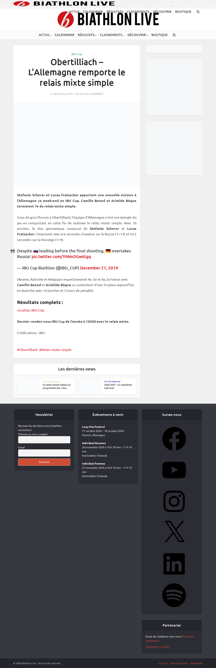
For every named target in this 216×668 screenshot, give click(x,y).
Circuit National (112, 381)
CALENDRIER (64, 35)
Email (21, 447)
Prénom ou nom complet (33, 434)
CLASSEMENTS (111, 35)
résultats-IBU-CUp (30, 310)
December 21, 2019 (99, 267)
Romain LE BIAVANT (91, 93)
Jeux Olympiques (51, 381)
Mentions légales (178, 663)
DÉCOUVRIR (137, 35)
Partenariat (196, 663)
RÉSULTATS (86, 35)
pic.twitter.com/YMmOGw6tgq (61, 256)
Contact (163, 663)
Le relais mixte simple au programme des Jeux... (57, 386)
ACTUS (44, 35)
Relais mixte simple (56, 350)
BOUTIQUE (159, 35)
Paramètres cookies (157, 646)
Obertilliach (28, 350)
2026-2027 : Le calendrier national (118, 386)
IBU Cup (76, 54)
